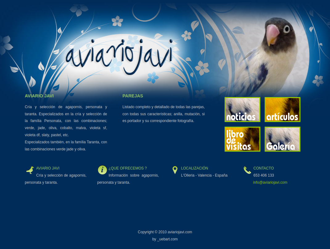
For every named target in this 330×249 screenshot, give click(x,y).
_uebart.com (167, 239)
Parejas (133, 95)
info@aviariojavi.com (270, 182)
